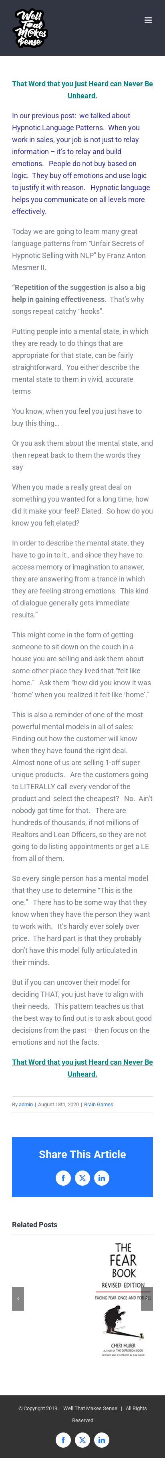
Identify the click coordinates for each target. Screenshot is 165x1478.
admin (26, 1104)
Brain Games (98, 1104)
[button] (18, 1299)
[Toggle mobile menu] (149, 20)
